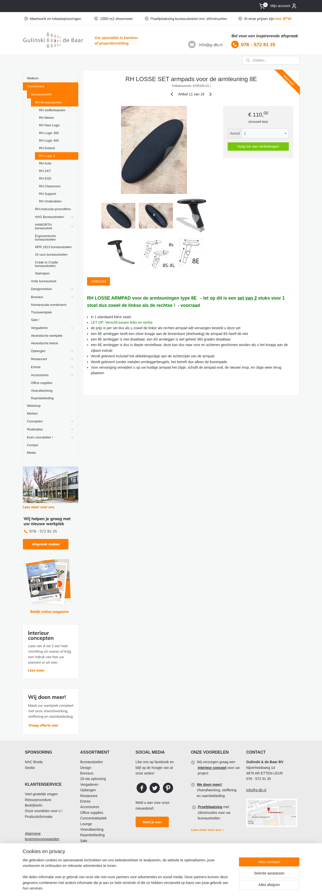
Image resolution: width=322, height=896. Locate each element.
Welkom (33, 78)
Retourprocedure (38, 800)
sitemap (168, 886)
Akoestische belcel (44, 343)
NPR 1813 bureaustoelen (53, 247)
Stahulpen (42, 273)
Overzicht (98, 281)
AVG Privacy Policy (40, 845)
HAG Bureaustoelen (54, 217)
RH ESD (45, 178)
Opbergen (52, 351)
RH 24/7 (45, 171)
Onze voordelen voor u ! (43, 811)
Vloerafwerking (42, 391)
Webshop (34, 406)
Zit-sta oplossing (93, 779)
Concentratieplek (93, 818)
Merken (32, 413)
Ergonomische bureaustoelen (45, 237)
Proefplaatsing (210, 807)
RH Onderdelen (50, 201)
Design (85, 768)
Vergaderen (52, 328)
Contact (32, 445)
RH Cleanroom (50, 186)
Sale (83, 841)
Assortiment (50, 86)
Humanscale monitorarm (48, 305)
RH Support (47, 194)
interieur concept (212, 768)
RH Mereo (46, 118)
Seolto (30, 768)
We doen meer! (209, 784)
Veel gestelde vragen (41, 794)
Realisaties (50, 429)
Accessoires (52, 375)
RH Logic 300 (49, 133)
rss (177, 886)
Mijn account (283, 6)
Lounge (86, 824)
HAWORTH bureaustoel (54, 226)
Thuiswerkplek (41, 312)
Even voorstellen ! (50, 437)
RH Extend (47, 148)
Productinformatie (39, 817)
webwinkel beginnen (193, 886)
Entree (52, 367)
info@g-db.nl (256, 790)
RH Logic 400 (49, 140)
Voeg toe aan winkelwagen (258, 146)
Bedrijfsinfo (33, 805)
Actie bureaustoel (43, 281)
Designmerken (52, 289)
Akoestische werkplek (46, 336)
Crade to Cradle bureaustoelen (46, 264)
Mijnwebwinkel (232, 886)
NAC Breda (34, 762)
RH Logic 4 (47, 156)
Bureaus (52, 297)
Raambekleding (42, 398)
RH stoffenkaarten (52, 110)
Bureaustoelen (52, 94)
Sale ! (35, 320)
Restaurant (52, 359)
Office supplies (41, 383)
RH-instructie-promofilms (53, 209)
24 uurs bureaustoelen (51, 254)
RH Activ (45, 163)
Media (31, 453)
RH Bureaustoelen (54, 102)
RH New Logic (49, 125)
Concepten (50, 421)
